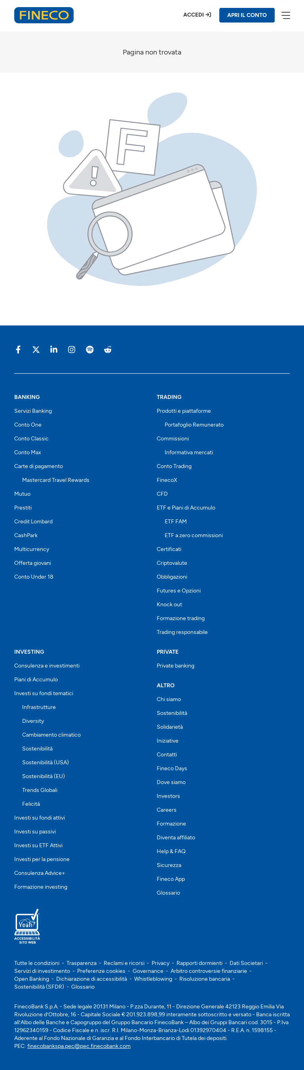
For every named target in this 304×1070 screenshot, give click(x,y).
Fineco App (171, 879)
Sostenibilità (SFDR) (39, 986)
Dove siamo (171, 782)
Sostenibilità (37, 748)
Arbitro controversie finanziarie (209, 971)
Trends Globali (39, 790)
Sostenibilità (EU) (43, 776)
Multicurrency (31, 549)
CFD (162, 494)
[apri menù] (285, 15)
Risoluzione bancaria (204, 979)
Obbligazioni (172, 577)
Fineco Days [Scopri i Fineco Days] (172, 768)
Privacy (160, 963)
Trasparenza (81, 963)
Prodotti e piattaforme (184, 411)
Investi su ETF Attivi (38, 845)
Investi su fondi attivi (39, 817)
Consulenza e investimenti (47, 665)
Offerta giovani (32, 563)
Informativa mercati (189, 452)
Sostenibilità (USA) (45, 762)
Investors (168, 796)
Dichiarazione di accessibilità (91, 979)
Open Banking (31, 979)
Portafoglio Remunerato (194, 424)
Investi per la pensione (42, 859)
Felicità (31, 804)
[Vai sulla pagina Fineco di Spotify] (89, 349)
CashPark (26, 535)
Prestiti (23, 507)
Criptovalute (172, 563)
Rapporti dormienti (199, 963)
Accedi (193, 14)
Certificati (169, 549)
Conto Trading (174, 466)
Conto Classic (31, 438)
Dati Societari (246, 963)
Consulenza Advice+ (39, 873)
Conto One (28, 424)
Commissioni (173, 438)
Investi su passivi (35, 831)
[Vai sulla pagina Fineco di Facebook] (18, 349)
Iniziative (168, 740)
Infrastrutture (39, 707)
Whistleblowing (153, 979)
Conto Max (27, 452)
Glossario (168, 892)
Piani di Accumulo (36, 679)
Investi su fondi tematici (43, 693)
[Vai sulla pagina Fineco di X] (36, 349)
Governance (148, 971)
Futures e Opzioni (179, 590)
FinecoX (167, 480)
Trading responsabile (182, 632)
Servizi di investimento (42, 971)
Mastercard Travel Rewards (55, 480)
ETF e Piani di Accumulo (186, 507)
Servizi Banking (33, 411)
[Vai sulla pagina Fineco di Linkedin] (54, 349)
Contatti (167, 754)
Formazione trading (181, 618)
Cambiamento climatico (51, 735)
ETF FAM (176, 521)
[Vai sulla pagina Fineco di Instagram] (72, 349)
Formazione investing (40, 887)
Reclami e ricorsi (124, 963)
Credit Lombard (33, 521)
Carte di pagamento (38, 466)
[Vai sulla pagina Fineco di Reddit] (107, 349)
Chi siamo (169, 699)
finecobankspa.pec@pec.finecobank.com (79, 1046)
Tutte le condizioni (36, 963)
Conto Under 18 (33, 577)
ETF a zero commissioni (194, 535)
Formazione (171, 823)
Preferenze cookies (101, 971)
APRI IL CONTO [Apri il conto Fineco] (247, 15)
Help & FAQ (171, 851)
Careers (167, 810)
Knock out (169, 604)
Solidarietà (170, 727)
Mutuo (22, 494)
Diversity (33, 721)
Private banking (175, 665)
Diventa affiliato (176, 837)
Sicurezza (169, 865)
